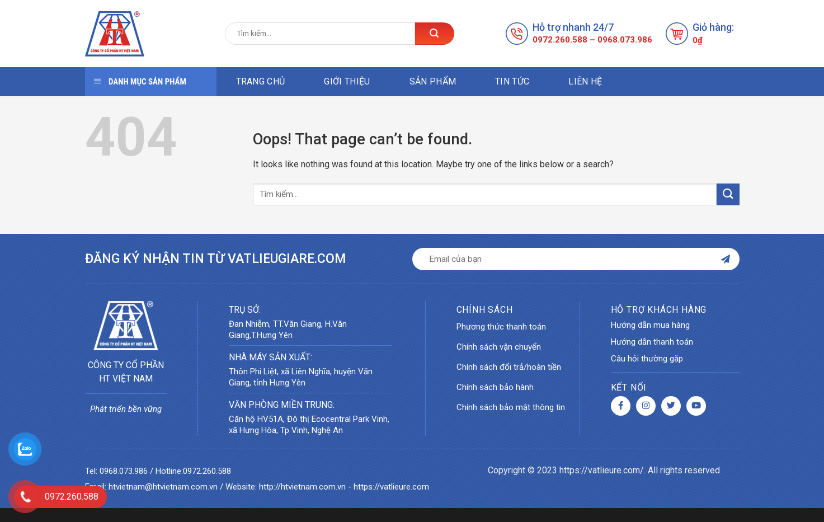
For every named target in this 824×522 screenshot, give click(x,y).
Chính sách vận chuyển (498, 347)
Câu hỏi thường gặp (647, 359)
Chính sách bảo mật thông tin (510, 407)
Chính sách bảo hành (495, 387)
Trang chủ (260, 81)
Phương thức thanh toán (501, 327)
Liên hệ (585, 81)
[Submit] (728, 194)
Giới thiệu (347, 81)
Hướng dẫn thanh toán (652, 342)
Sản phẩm (432, 81)
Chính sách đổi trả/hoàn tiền (508, 367)
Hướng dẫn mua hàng (650, 325)
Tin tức (512, 81)
